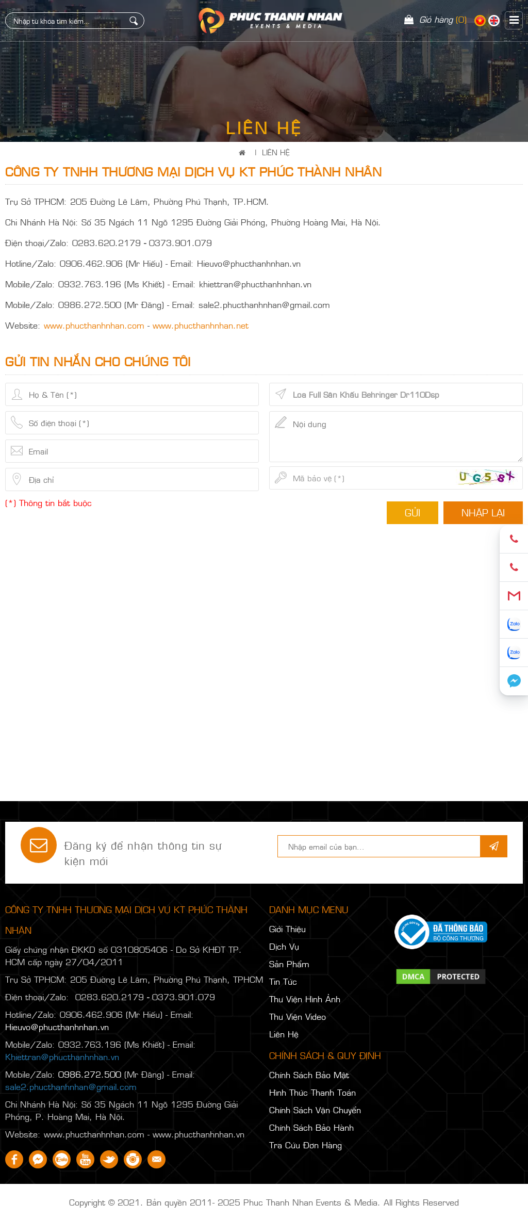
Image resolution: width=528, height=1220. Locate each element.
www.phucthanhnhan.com (94, 325)
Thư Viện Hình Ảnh (304, 998)
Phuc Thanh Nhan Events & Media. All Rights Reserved (351, 1202)
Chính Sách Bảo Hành (311, 1127)
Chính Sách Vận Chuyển (315, 1109)
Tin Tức (283, 981)
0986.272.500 (89, 1074)
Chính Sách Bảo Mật (309, 1074)
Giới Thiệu (287, 928)
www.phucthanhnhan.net (201, 325)
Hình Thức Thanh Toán (312, 1092)
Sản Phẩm (289, 963)
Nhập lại (483, 512)
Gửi (412, 512)
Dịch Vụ (284, 946)
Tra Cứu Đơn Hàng (305, 1144)
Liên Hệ (276, 152)
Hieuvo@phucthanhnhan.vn (57, 1026)
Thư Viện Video (297, 1016)
